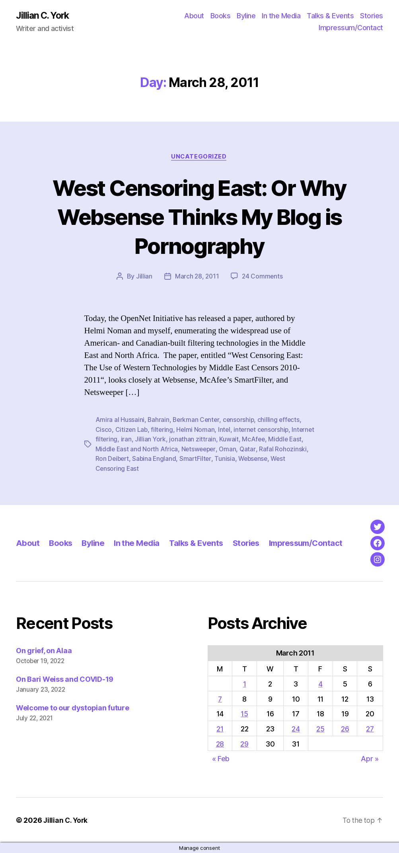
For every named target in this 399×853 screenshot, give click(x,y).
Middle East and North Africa (153, 449)
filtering (163, 430)
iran (151, 440)
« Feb (221, 758)
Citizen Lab (131, 430)
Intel (226, 430)
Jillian (143, 277)
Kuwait (254, 440)
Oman (246, 449)
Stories (371, 16)
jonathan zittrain (218, 440)
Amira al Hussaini (119, 421)
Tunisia (262, 459)
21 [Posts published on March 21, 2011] (219, 729)
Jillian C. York (44, 16)
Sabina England (191, 459)
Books (220, 16)
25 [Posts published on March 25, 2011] (320, 729)
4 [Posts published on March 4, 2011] (320, 683)
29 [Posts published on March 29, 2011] (244, 743)
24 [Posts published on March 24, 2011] (296, 729)
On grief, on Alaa (44, 650)
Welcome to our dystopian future (72, 708)
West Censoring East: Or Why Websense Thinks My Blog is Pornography (199, 216)
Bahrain (158, 421)
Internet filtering (118, 440)
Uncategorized (199, 157)
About (194, 16)
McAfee (278, 440)
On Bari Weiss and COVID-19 (64, 679)
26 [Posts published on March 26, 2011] (345, 729)
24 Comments (263, 277)
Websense (291, 459)
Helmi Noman (196, 430)
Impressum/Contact (351, 28)
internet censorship (264, 430)
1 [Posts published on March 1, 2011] (244, 683)
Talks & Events (330, 16)
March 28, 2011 (196, 277)
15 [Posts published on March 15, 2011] (244, 714)
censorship (240, 421)
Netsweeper (216, 449)
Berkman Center (197, 421)
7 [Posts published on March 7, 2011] (220, 698)
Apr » (370, 758)
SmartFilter (232, 459)
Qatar (267, 449)
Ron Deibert (147, 459)
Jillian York (175, 440)
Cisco (103, 430)
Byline (246, 16)
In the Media (281, 16)
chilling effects (280, 421)
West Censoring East (125, 468)
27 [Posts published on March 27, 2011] (370, 729)
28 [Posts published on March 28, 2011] (220, 743)
